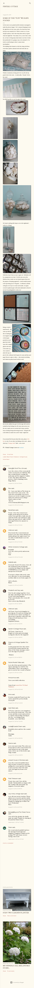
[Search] (30, 3)
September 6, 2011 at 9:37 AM (16, 839)
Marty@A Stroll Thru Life (16, 468)
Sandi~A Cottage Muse (15, 629)
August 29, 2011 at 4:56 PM (15, 637)
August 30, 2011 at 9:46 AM (15, 703)
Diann (10, 827)
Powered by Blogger (17, 982)
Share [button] (4, 454)
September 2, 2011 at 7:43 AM (16, 822)
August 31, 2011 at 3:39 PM (15, 788)
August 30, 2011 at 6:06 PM (15, 755)
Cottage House (23, 456)
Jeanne (10, 743)
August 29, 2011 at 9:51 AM (15, 483)
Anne (10, 694)
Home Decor (6, 459)
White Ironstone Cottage (16, 547)
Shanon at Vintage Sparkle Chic (18, 642)
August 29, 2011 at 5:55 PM (15, 657)
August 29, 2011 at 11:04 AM (15, 557)
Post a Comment (8, 843)
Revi (9, 488)
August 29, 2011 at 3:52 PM (15, 623)
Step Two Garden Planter (16, 912)
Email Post (10, 454)
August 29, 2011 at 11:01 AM (15, 525)
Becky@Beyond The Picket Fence (19, 812)
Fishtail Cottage (10, 6)
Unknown (11, 530)
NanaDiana (11, 510)
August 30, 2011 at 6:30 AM (15, 689)
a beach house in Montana (16, 760)
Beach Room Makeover (13, 456)
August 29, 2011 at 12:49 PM (15, 585)
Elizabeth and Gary (14, 590)
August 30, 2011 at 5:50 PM (15, 738)
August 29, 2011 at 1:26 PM (15, 603)
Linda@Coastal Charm (15, 726)
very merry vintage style (16, 794)
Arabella (10, 562)
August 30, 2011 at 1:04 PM (15, 721)
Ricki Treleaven (13, 778)
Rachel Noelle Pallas (14, 662)
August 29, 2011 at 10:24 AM (15, 505)
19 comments (10, 971)
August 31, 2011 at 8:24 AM (15, 773)
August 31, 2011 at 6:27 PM (15, 807)
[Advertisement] (17, 865)
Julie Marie (11, 708)
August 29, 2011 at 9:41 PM (15, 672)
